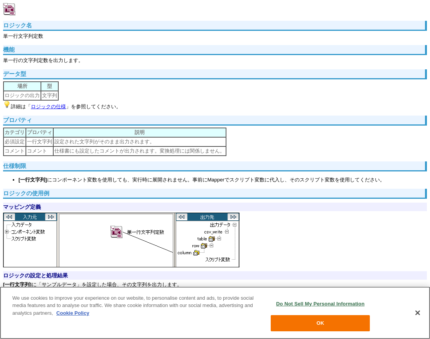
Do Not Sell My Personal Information (320, 304)
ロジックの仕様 (48, 106)
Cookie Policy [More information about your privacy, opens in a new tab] (72, 313)
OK (320, 323)
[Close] (417, 312)
